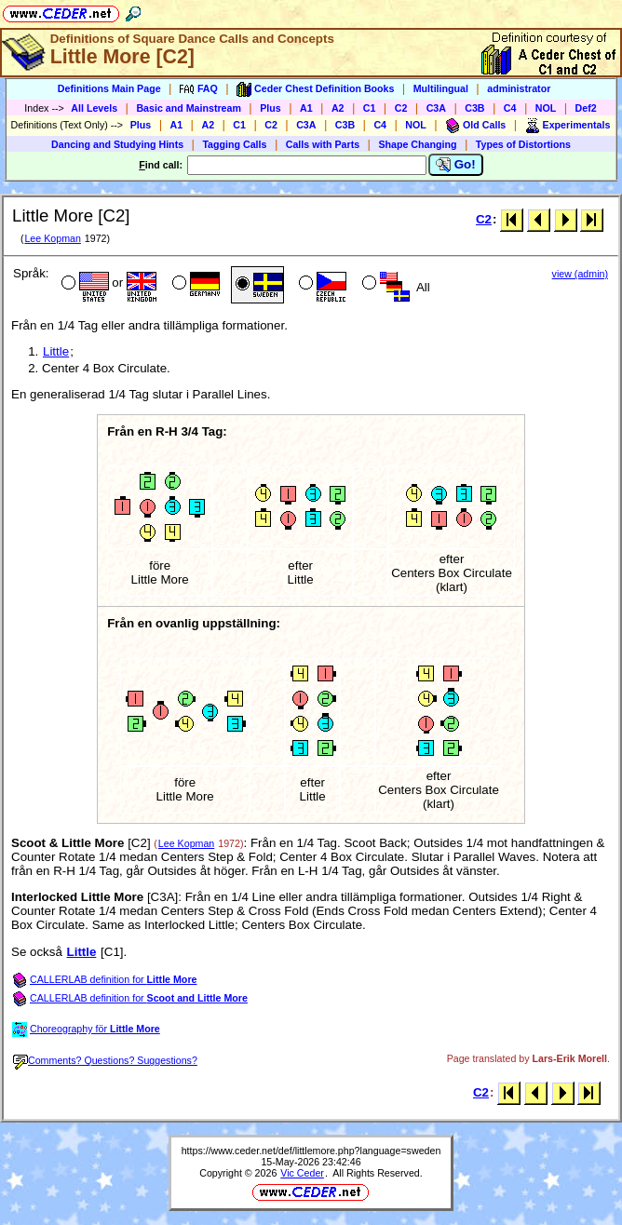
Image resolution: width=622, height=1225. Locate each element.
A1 (306, 108)
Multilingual (440, 88)
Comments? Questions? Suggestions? (105, 1060)
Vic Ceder (302, 1172)
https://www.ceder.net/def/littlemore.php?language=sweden (311, 1150)
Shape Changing (417, 144)
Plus (270, 108)
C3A (436, 108)
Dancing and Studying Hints (117, 144)
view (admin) (580, 273)
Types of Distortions (523, 144)
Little (56, 351)
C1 (369, 108)
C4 (510, 108)
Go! (456, 164)
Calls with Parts (322, 144)
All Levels (94, 108)
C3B (474, 108)
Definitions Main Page (109, 88)
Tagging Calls (234, 144)
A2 (338, 108)
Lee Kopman (52, 238)
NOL (546, 108)
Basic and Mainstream (188, 108)
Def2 (586, 108)
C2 (401, 108)
